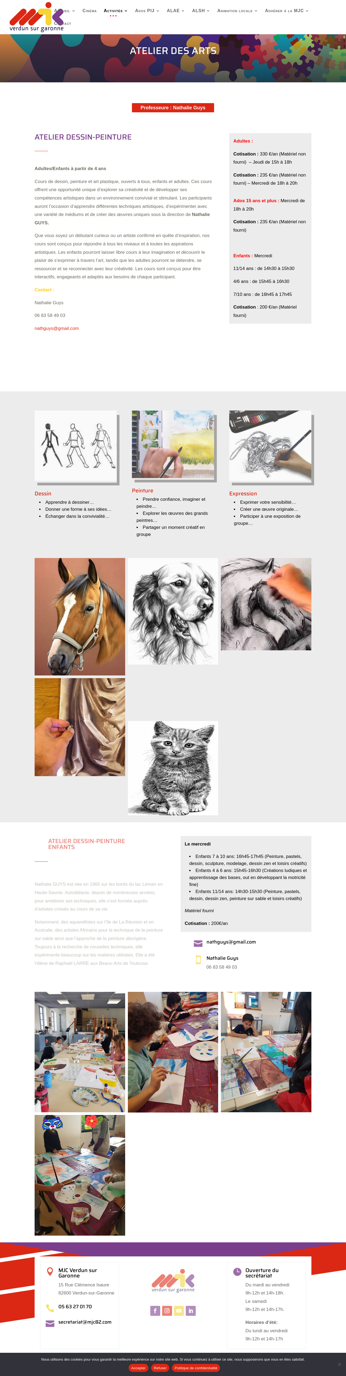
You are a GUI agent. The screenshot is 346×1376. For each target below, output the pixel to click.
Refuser (160, 1368)
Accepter (138, 1368)
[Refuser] (339, 1364)
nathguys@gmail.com (57, 329)
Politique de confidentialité (196, 1368)
